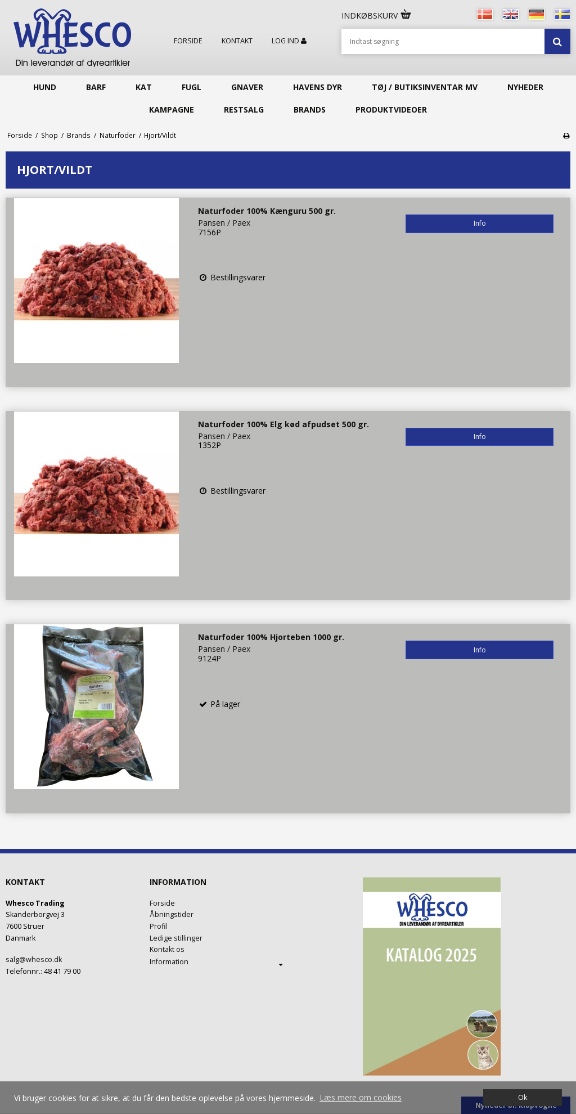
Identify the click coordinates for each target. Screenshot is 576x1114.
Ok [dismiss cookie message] (522, 1097)
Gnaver (247, 87)
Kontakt (237, 41)
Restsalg (244, 109)
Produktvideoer (391, 109)
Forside (188, 41)
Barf (96, 87)
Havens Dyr (317, 87)
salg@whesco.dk (34, 959)
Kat (144, 87)
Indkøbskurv (376, 15)
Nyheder (525, 87)
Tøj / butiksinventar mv (425, 87)
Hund (44, 87)
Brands (310, 109)
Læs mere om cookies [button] (361, 1097)
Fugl (191, 87)
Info (480, 223)
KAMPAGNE (171, 109)
